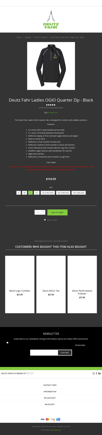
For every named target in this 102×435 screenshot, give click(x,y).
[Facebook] (51, 412)
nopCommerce (55, 430)
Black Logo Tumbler (19, 290)
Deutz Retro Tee (51, 290)
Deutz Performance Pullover (82, 292)
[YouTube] (56, 412)
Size (51, 187)
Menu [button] (42, 3)
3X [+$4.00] (63, 193)
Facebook (96, 373)
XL (37, 193)
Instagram (93, 373)
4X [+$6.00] (78, 193)
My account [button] (50, 398)
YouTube (99, 373)
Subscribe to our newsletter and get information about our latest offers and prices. (51, 339)
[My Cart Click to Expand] (60, 3)
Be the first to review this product (51, 107)
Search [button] (54, 3)
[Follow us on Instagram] (45, 412)
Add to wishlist (52, 220)
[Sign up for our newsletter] (51, 353)
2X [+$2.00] (47, 193)
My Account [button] (48, 3)
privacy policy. (80, 345)
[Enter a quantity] (38, 212)
